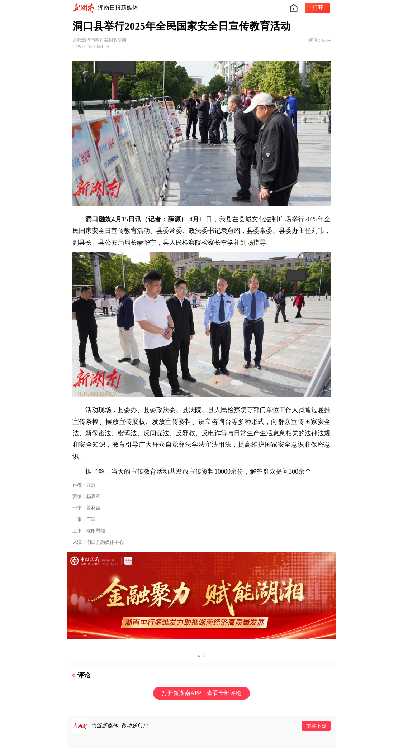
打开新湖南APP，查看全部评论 (201, 693)
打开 (317, 8)
